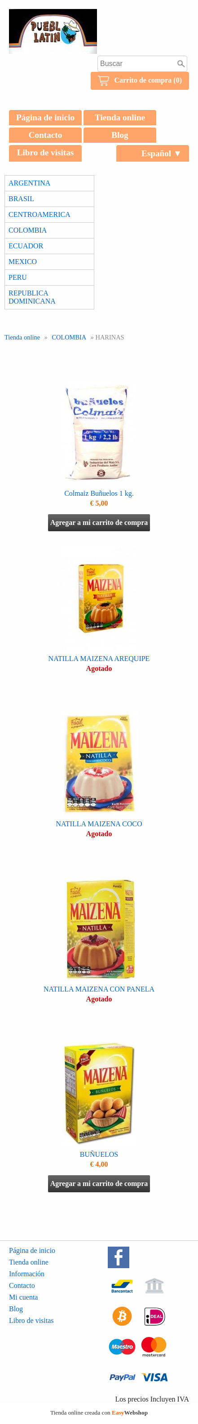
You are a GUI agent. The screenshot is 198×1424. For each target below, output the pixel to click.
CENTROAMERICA (39, 214)
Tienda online (120, 117)
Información (26, 1274)
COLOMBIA (28, 230)
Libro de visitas (45, 152)
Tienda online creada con (99, 1412)
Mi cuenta (23, 1297)
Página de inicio (45, 117)
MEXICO (23, 261)
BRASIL (21, 199)
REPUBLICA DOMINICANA (32, 297)
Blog (119, 135)
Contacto (45, 135)
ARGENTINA (29, 183)
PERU (18, 277)
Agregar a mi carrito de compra (99, 522)
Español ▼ (161, 153)
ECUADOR (26, 246)
